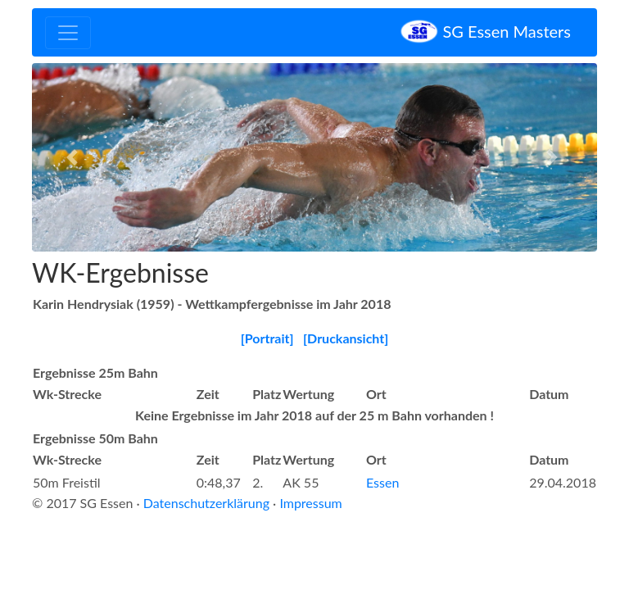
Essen (382, 482)
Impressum (310, 503)
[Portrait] (267, 338)
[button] (74, 157)
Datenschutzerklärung (206, 503)
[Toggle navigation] (68, 32)
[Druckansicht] (345, 338)
